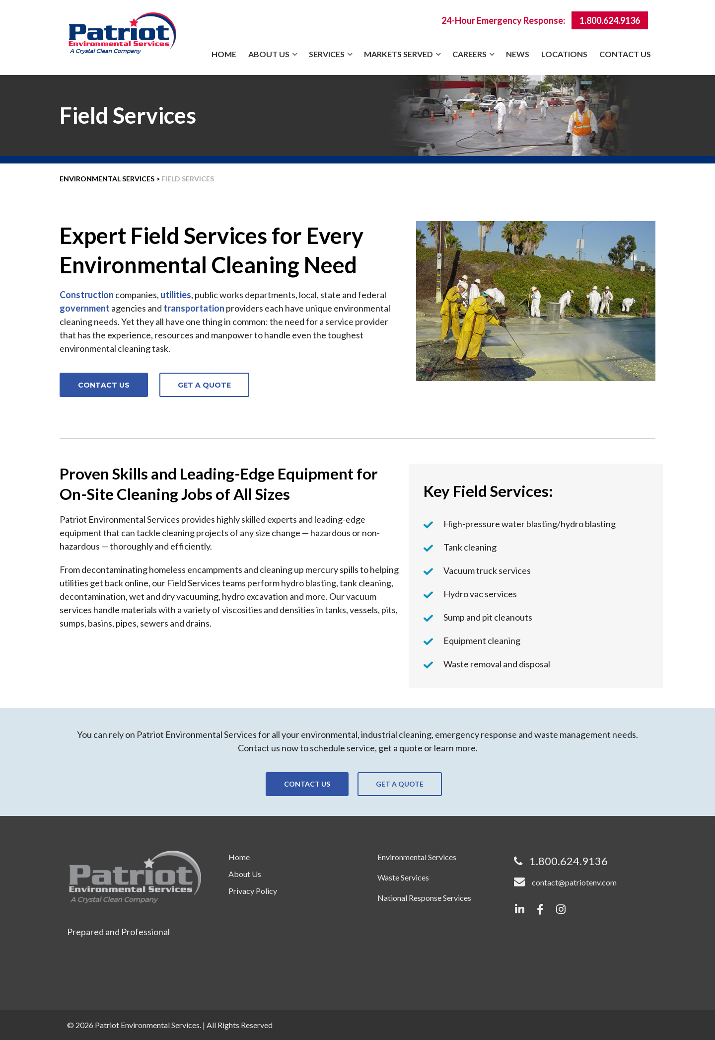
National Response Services (424, 897)
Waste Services (403, 877)
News (517, 54)
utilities (175, 294)
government (85, 308)
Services (327, 54)
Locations (564, 54)
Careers (469, 54)
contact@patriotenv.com (574, 882)
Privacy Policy (252, 890)
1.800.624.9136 (609, 20)
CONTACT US (104, 385)
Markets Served (398, 54)
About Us (268, 54)
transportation (193, 308)
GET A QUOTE (204, 385)
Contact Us (625, 54)
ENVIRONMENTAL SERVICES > (110, 178)
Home (224, 54)
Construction (87, 294)
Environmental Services (416, 857)
